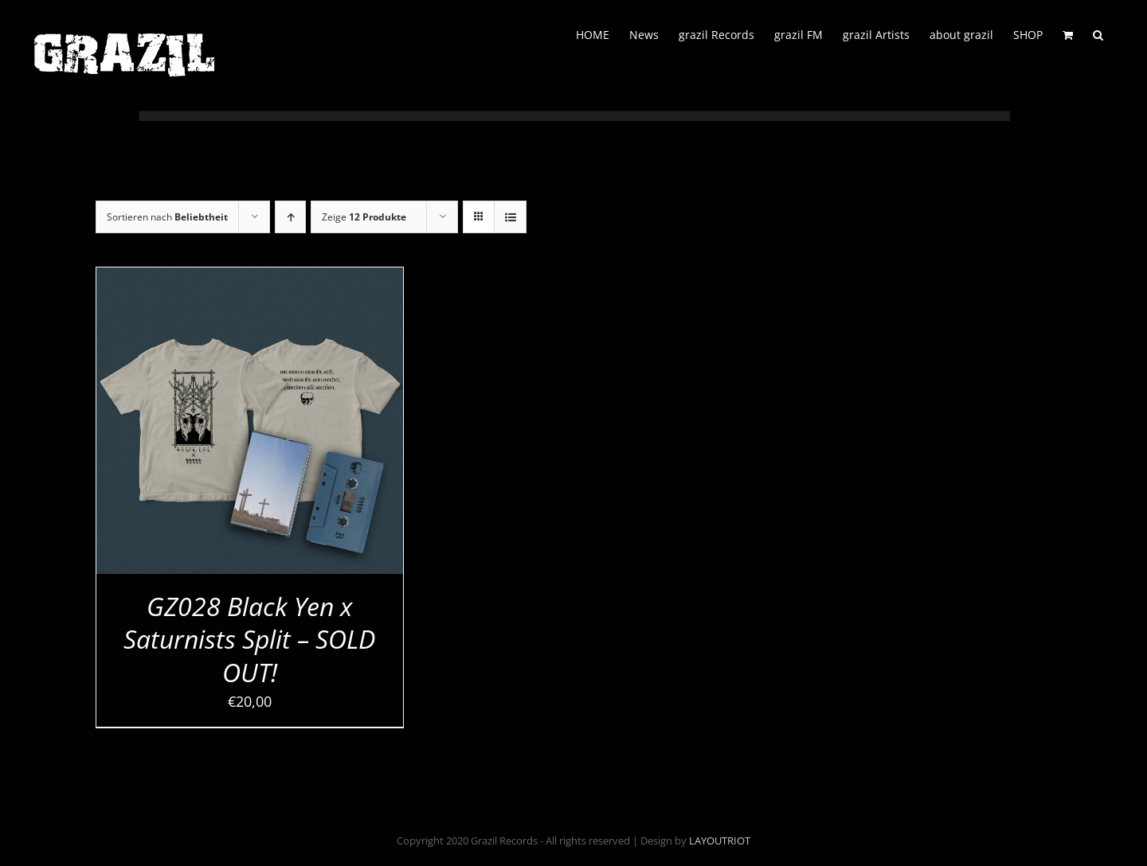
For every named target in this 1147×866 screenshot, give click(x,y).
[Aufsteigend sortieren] (290, 217)
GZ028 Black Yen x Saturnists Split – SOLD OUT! (249, 639)
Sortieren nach (167, 217)
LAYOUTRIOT (719, 840)
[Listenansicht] (510, 216)
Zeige (364, 217)
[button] (1098, 33)
